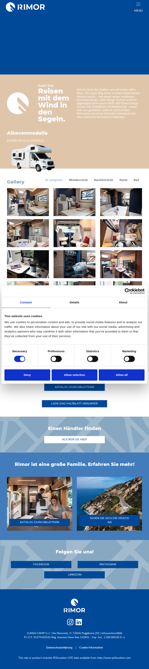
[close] (138, 4)
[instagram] (70, 623)
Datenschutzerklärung (59, 647)
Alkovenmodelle (27, 133)
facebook (41, 564)
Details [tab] (74, 302)
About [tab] (123, 302)
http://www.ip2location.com (114, 657)
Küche (123, 180)
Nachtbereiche (103, 180)
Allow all (122, 374)
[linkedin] (78, 623)
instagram (108, 564)
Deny (27, 374)
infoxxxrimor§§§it (111, 633)
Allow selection (74, 374)
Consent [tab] (26, 302)
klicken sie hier (74, 439)
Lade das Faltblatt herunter (74, 403)
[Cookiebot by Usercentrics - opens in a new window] (128, 291)
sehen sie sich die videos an (109, 520)
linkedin (74, 574)
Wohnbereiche (78, 180)
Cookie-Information (91, 647)
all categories (54, 180)
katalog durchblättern (74, 387)
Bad (136, 180)
